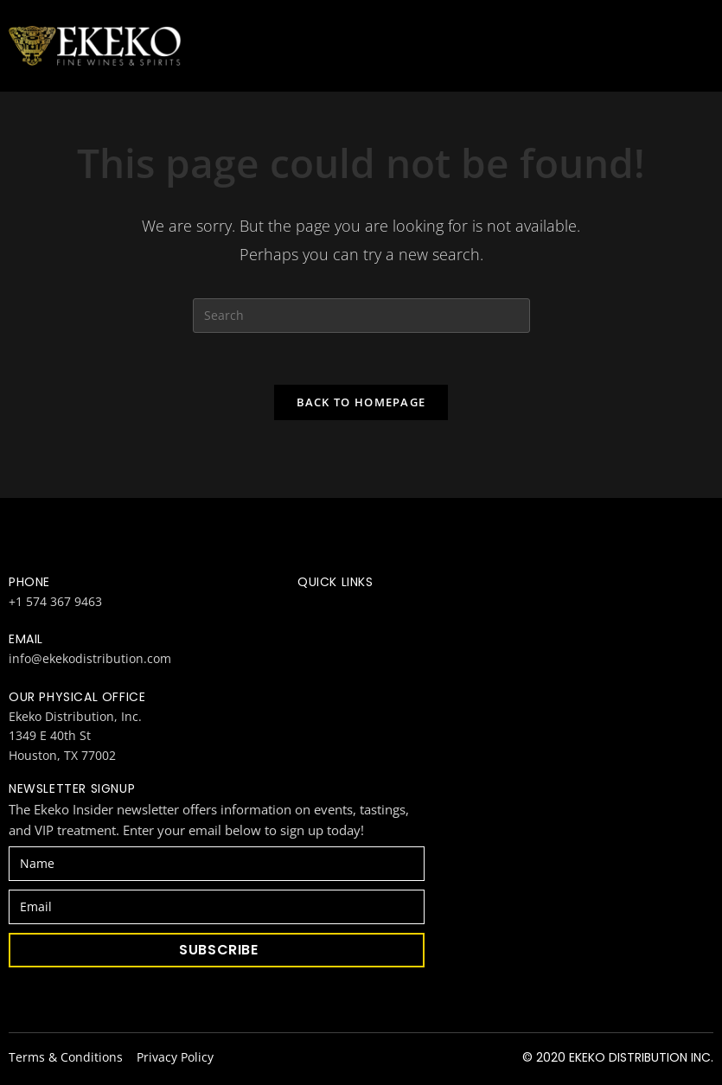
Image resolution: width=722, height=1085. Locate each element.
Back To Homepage (361, 402)
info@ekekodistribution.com (90, 658)
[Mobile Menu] (704, 46)
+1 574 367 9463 (55, 601)
